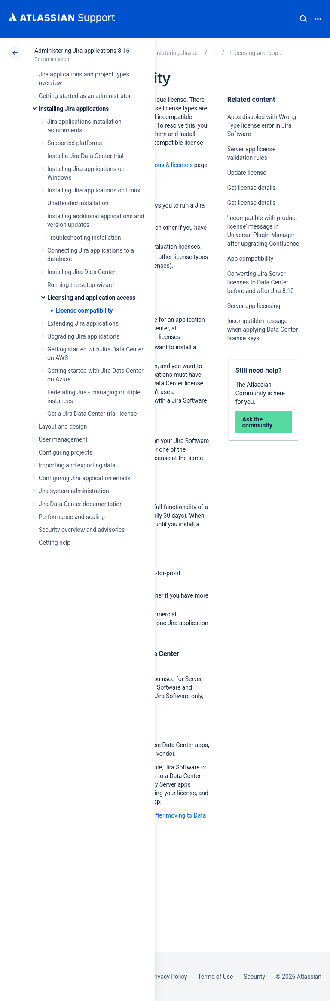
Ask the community (257, 422)
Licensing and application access (91, 297)
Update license (246, 172)
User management (63, 439)
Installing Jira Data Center (81, 272)
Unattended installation (78, 203)
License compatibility (84, 310)
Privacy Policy (168, 976)
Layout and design (63, 426)
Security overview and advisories (82, 529)
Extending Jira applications (83, 323)
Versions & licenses (167, 165)
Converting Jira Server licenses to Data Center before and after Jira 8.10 (260, 282)
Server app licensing (254, 305)
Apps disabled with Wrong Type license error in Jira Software (261, 125)
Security (254, 976)
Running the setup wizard (80, 284)
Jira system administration (74, 491)
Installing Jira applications (74, 108)
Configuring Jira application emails (85, 478)
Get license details (251, 187)
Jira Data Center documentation (81, 503)
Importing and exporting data (77, 465)
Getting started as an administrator (85, 95)
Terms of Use (215, 976)
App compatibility (250, 258)
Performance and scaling (72, 516)
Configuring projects (65, 452)
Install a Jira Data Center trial (85, 156)
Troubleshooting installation (84, 237)
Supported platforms (74, 143)
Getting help (54, 542)
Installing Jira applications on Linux (93, 190)
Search (303, 19)
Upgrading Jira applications (83, 336)
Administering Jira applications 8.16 (81, 50)
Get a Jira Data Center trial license (92, 413)
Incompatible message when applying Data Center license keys (262, 329)
